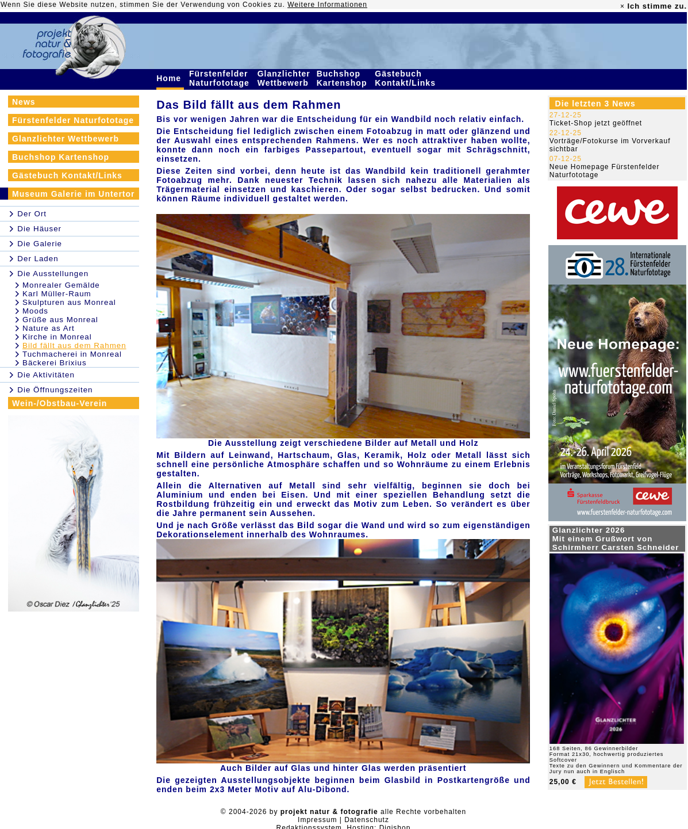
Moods (35, 311)
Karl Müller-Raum (56, 293)
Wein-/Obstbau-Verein (59, 403)
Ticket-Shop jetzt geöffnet (595, 123)
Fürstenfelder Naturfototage (220, 78)
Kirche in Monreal (57, 337)
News (24, 101)
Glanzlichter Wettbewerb (284, 78)
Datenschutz (366, 820)
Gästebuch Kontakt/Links (406, 78)
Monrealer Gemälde (61, 285)
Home (170, 78)
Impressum (317, 820)
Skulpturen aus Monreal (69, 302)
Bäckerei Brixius (54, 362)
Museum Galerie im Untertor (73, 193)
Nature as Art (48, 328)
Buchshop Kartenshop (343, 78)
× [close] (622, 6)
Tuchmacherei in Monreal (72, 354)
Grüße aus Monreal (60, 319)
